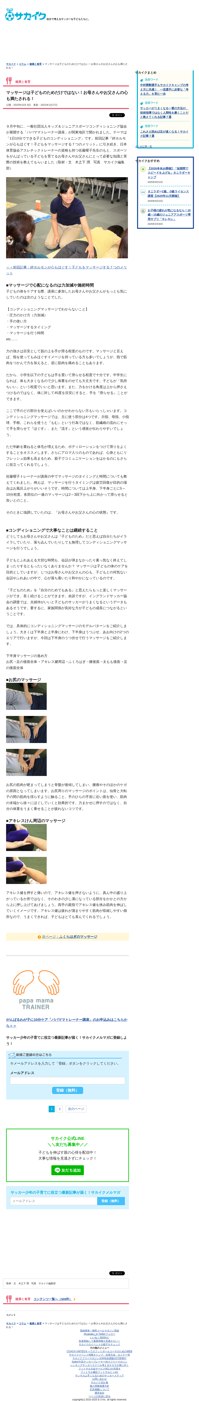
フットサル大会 (99, 1368)
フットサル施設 (100, 1372)
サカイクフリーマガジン (99, 1358)
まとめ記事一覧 (143, 146)
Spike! (99, 1361)
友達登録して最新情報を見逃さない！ (99, 1341)
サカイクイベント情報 (99, 1354)
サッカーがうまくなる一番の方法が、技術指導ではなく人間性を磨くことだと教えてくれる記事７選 (164, 113)
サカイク (11, 64)
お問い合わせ (99, 1379)
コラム (22, 64)
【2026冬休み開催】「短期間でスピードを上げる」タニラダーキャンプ (169, 173)
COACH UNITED (99, 1351)
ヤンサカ (99, 1375)
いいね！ (99, 1337)
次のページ (76, 1109)
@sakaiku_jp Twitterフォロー (99, 1334)
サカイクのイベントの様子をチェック (99, 1344)
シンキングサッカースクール (99, 1365)
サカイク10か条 (99, 1382)
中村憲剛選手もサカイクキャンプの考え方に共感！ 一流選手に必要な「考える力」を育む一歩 (164, 89)
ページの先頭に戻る (99, 1396)
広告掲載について (99, 1389)
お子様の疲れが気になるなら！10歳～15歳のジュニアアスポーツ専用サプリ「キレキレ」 (169, 215)
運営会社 (99, 1392)
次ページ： (69, 937)
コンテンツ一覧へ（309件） (53, 1299)
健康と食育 (35, 64)
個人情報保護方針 (99, 1386)
